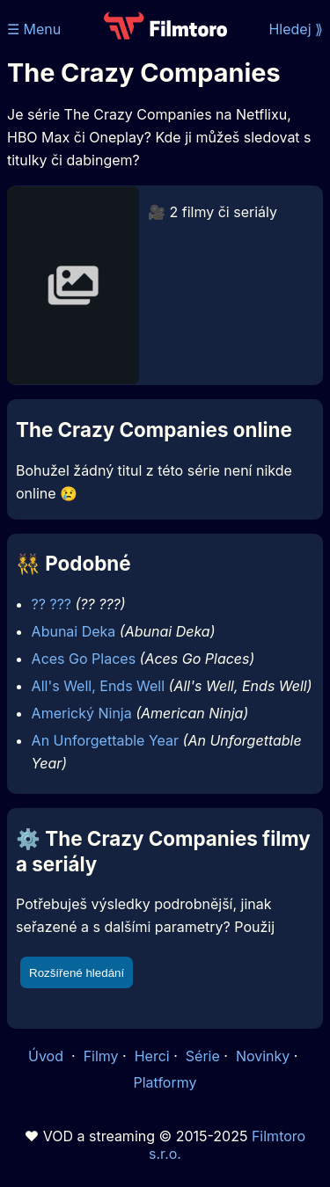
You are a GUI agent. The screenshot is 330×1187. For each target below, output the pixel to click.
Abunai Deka (74, 631)
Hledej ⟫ (295, 29)
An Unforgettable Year (105, 740)
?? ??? (51, 604)
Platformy (164, 1082)
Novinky (263, 1056)
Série (203, 1056)
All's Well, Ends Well (98, 686)
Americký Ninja (82, 713)
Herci (152, 1056)
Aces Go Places (84, 658)
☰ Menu (34, 29)
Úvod (47, 1056)
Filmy (101, 1056)
